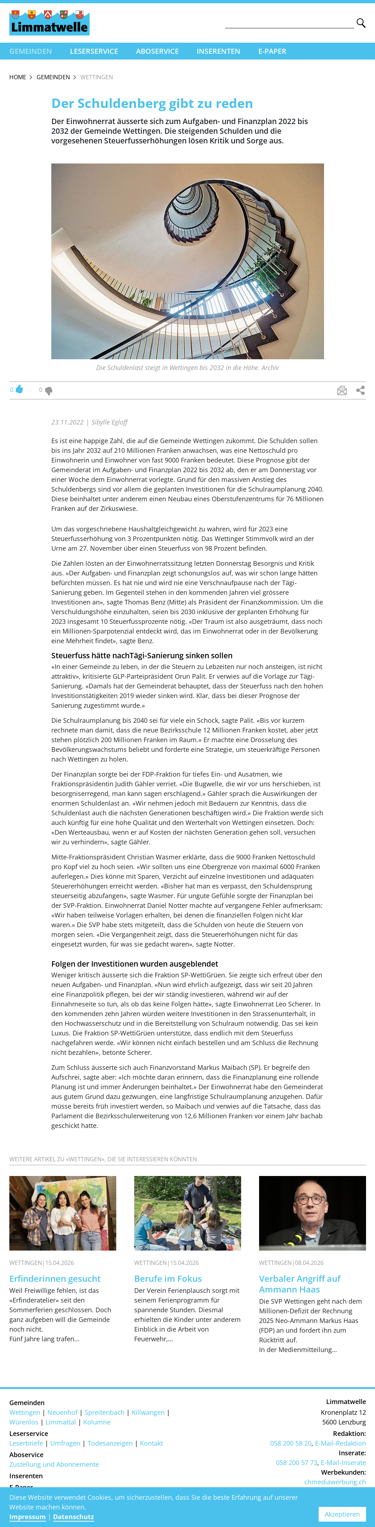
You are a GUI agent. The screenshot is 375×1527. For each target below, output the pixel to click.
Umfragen (65, 1443)
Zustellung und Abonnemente (54, 1464)
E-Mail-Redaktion (340, 1443)
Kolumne (97, 1422)
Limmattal (61, 1422)
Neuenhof (62, 1412)
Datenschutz (73, 1516)
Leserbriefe (26, 1443)
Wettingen (24, 1412)
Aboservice (157, 51)
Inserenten (218, 51)
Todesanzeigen (110, 1443)
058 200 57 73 (296, 1462)
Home (17, 77)
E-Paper (272, 51)
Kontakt (151, 1443)
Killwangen (148, 1412)
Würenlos (23, 1422)
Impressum (27, 1516)
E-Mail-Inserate (343, 1462)
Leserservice (94, 51)
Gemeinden (30, 51)
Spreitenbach (105, 1412)
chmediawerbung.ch (335, 1482)
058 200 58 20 (290, 1443)
